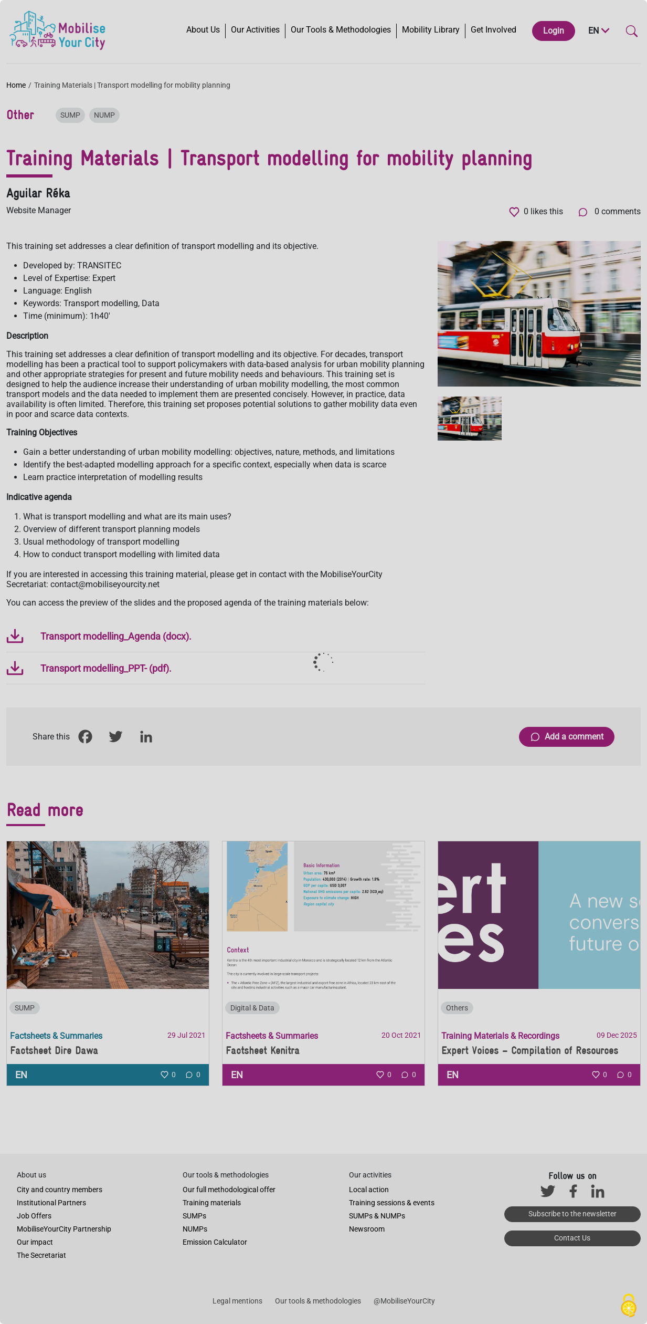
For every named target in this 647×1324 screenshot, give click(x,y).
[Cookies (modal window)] (628, 1306)
